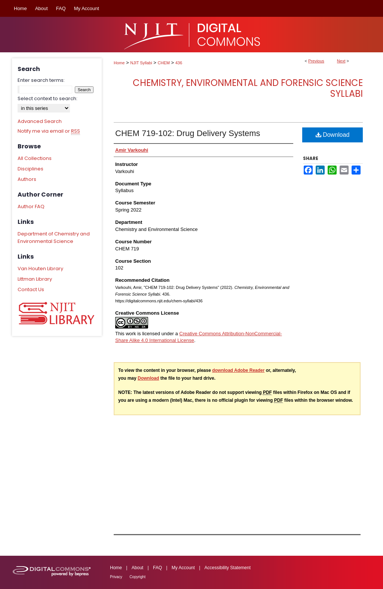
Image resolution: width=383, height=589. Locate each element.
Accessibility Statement (228, 567)
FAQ (157, 567)
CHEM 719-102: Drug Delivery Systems (187, 133)
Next (341, 61)
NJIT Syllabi (141, 63)
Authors (27, 179)
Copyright (137, 577)
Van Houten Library (40, 268)
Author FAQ (31, 206)
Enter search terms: (41, 80)
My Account (183, 567)
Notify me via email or (49, 131)
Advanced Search (40, 121)
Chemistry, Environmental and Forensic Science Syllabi (248, 88)
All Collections (35, 158)
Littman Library (35, 279)
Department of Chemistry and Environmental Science (54, 237)
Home (119, 63)
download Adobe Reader (238, 370)
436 (178, 63)
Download (333, 135)
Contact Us (31, 289)
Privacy (116, 577)
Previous (316, 61)
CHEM (164, 63)
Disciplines (30, 168)
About (137, 567)
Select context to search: (47, 98)
